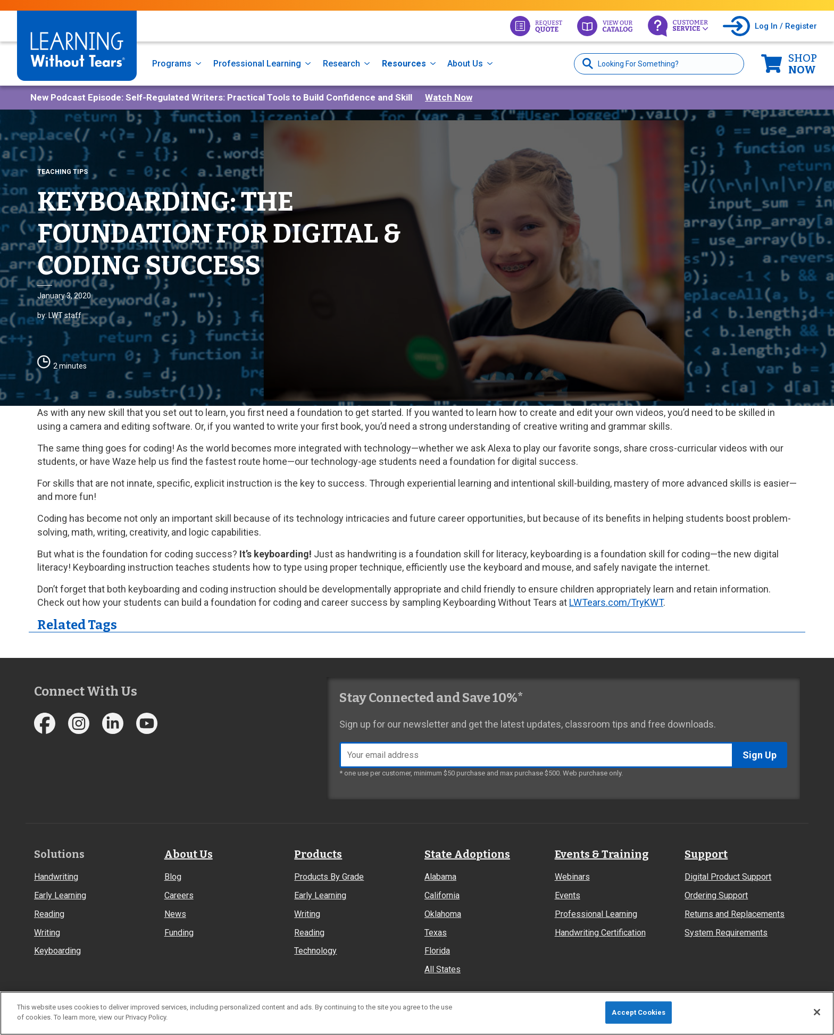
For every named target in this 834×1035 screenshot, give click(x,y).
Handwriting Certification (600, 933)
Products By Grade (329, 877)
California (442, 895)
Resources (404, 64)
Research (341, 64)
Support (706, 854)
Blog (172, 877)
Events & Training (601, 854)
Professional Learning (257, 64)
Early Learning (60, 895)
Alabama (440, 877)
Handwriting (56, 877)
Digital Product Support (728, 877)
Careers (179, 895)
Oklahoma (442, 914)
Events (567, 895)
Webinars (572, 877)
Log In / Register (786, 26)
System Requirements (726, 933)
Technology (315, 951)
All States (442, 969)
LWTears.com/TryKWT (616, 602)
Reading (49, 914)
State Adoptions (467, 854)
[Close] (817, 1012)
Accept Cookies (638, 1012)
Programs (171, 64)
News (175, 914)
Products (318, 854)
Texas (435, 933)
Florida (437, 951)
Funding (179, 933)
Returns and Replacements (735, 914)
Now (802, 64)
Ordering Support (716, 895)
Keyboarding (57, 951)
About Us (465, 64)
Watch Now (448, 97)
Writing (47, 933)
